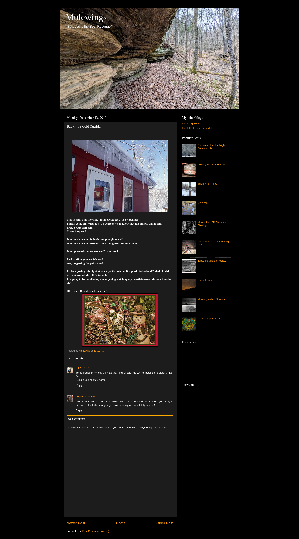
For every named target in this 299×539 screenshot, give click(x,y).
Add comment (76, 418)
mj (77, 367)
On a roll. (203, 202)
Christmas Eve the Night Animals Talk (211, 147)
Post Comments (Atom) (95, 531)
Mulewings (86, 17)
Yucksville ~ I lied (207, 183)
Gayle (79, 396)
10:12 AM (89, 396)
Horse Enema (205, 280)
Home (120, 523)
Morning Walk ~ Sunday (211, 299)
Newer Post (76, 523)
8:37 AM (85, 367)
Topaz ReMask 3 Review (212, 260)
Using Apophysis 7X (209, 318)
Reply (79, 385)
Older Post (164, 523)
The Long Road (191, 123)
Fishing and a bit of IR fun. (213, 164)
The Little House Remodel (197, 128)
